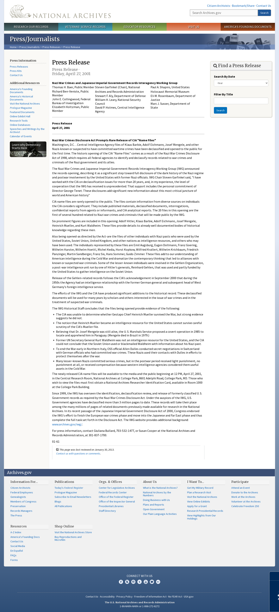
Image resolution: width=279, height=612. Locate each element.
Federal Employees (21, 492)
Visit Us (193, 27)
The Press (16, 515)
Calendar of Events (21, 136)
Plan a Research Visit (199, 492)
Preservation (18, 506)
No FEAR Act (175, 596)
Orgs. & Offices (110, 482)
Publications (64, 482)
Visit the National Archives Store (73, 532)
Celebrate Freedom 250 (245, 506)
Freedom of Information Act (150, 596)
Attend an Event (240, 487)
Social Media (17, 546)
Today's (69, 487)
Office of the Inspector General (117, 501)
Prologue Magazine (66, 492)
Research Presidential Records (205, 511)
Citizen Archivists (218, 6)
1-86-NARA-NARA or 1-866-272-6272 (139, 606)
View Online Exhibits (198, 501)
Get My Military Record (200, 487)
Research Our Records (31, 27)
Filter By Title (223, 94)
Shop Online (64, 526)
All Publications (63, 506)
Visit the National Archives (25, 103)
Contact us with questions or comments (78, 453)
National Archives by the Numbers (157, 494)
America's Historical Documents (21, 98)
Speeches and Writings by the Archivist (27, 130)
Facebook (121, 581)
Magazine (21, 108)
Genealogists (18, 497)
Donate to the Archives (244, 492)
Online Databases (20, 125)
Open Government (153, 509)
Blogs (58, 501)
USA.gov (189, 596)
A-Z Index (15, 532)
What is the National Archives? (160, 487)
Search (264, 13)
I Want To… (195, 482)
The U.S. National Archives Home (60, 11)
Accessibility (107, 596)
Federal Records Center (113, 492)
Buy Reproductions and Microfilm (68, 538)
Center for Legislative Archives (117, 487)
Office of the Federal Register (116, 497)
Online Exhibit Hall (20, 116)
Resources (18, 526)
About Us (150, 482)
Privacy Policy (124, 596)
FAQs (13, 555)
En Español (16, 550)
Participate (240, 482)
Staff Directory (107, 511)
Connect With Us (139, 576)
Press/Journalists (29, 47)
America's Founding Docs (25, 537)
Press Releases (51, 47)
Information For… (24, 482)
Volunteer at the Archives (246, 501)
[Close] (274, 576)
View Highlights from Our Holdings (201, 517)
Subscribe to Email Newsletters (73, 497)
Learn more (244, 605)
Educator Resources (139, 27)
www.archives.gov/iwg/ (67, 424)
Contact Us (263, 6)
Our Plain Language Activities (160, 514)
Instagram (133, 581)
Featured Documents (22, 112)
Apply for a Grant (197, 506)
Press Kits (16, 71)
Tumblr (139, 581)
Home (13, 47)
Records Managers (21, 511)
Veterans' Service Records (85, 27)
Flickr (158, 581)
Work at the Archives (243, 497)
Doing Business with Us (156, 500)
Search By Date (224, 76)
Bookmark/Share (243, 6)
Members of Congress (23, 501)
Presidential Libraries (111, 506)
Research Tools (19, 120)
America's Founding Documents (248, 27)
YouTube (145, 581)
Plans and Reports (153, 504)
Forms (14, 560)
